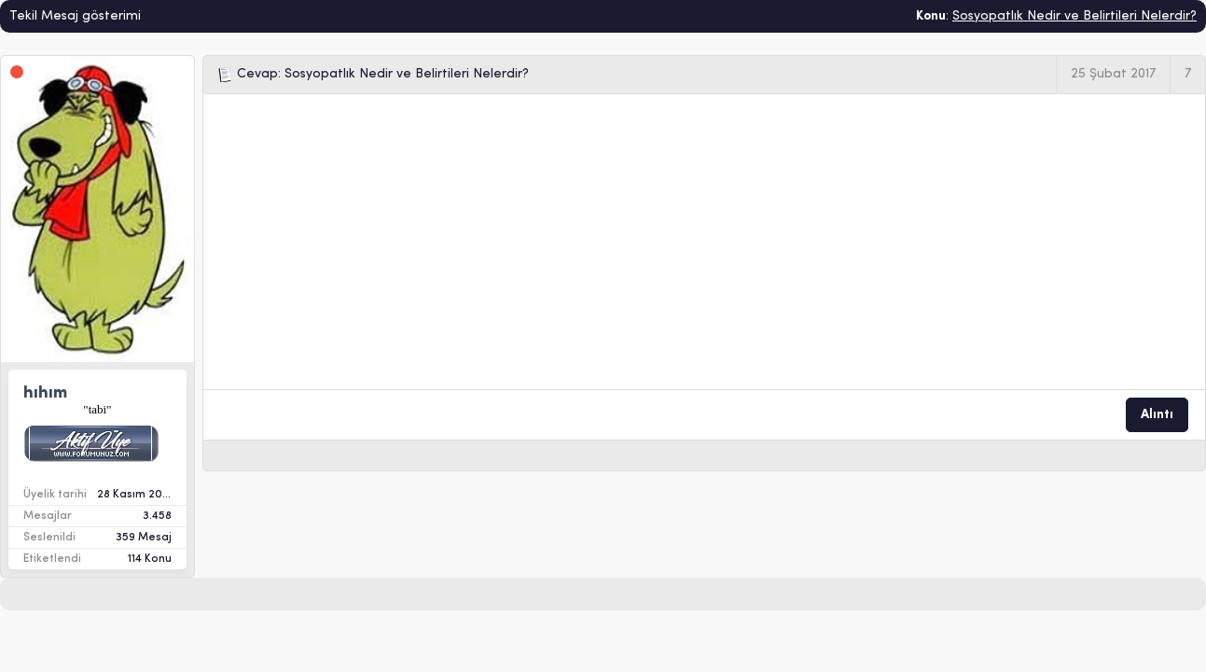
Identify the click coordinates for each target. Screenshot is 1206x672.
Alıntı (1157, 415)
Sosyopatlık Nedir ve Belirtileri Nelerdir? (1074, 16)
